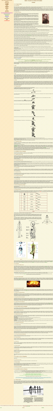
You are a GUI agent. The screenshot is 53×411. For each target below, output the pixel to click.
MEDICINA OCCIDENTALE (7, 6)
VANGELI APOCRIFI (6, 18)
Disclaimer (43, 407)
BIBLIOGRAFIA (7, 11)
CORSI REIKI (6, 10)
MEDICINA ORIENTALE (6, 8)
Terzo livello (45, 147)
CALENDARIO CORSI (7, 20)
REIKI (7, 9)
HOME (7, 19)
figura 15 (23, 262)
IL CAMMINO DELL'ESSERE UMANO (7, 4)
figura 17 (46, 262)
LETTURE (7, 17)
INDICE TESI (6, 1)
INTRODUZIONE (7, 2)
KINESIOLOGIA (7, 16)
